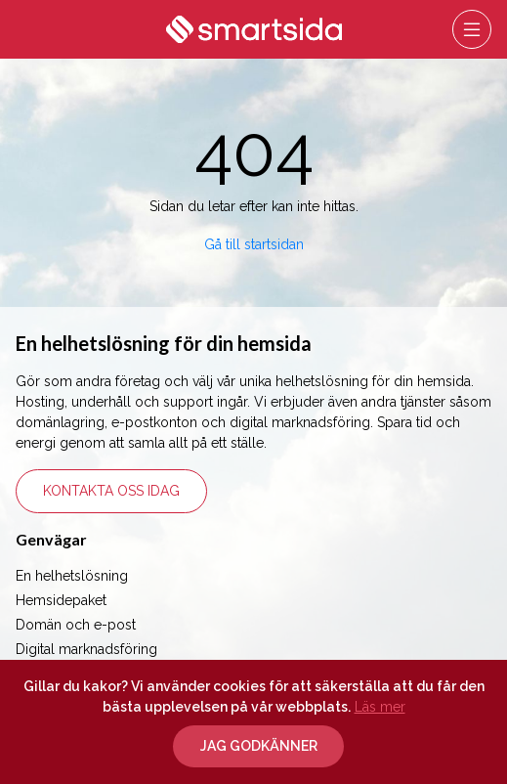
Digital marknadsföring (86, 649)
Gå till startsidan (254, 244)
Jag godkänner (258, 746)
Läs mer (380, 707)
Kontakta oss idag (111, 491)
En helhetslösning (72, 576)
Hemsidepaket (61, 600)
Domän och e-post (76, 624)
